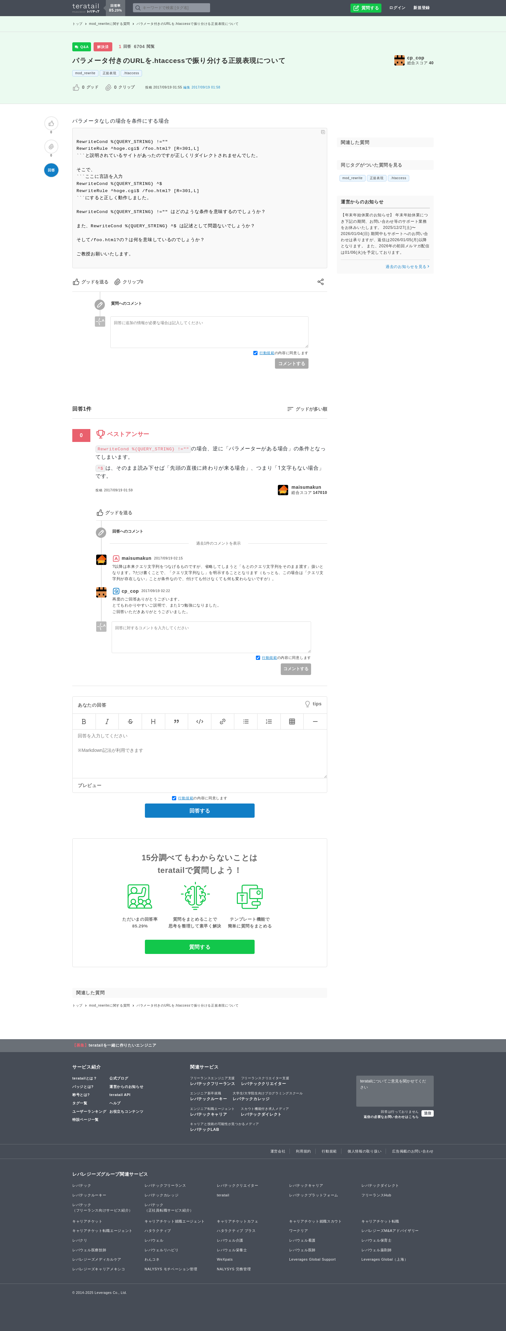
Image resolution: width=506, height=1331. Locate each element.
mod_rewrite (85, 73)
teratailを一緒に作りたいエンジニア (123, 1045)
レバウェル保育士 (376, 1240)
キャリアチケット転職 (380, 1221)
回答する (199, 811)
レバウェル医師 (302, 1250)
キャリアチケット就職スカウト (315, 1221)
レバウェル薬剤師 (376, 1250)
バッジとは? (83, 1087)
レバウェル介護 (230, 1240)
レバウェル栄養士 (232, 1250)
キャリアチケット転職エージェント (102, 1231)
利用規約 (303, 1151)
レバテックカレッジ (268, 1096)
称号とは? (81, 1095)
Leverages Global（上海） (384, 1259)
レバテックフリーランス (212, 1081)
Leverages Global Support (312, 1259)
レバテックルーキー (208, 1096)
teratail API (119, 1095)
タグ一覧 (79, 1103)
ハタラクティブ (158, 1231)
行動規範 (267, 353)
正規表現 (109, 73)
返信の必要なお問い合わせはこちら (391, 1117)
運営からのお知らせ (126, 1087)
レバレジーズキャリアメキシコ (98, 1269)
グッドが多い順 (311, 409)
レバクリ (79, 1240)
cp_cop (415, 57)
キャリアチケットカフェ (237, 1221)
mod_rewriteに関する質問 (109, 24)
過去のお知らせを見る (408, 266)
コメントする (291, 363)
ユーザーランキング (89, 1111)
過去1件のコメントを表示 (218, 543)
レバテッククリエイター (265, 1081)
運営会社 (278, 1151)
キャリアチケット (87, 1221)
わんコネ (152, 1259)
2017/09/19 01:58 (201, 87)
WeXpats (225, 1259)
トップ (77, 24)
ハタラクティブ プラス (236, 1231)
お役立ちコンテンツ (126, 1111)
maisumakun (306, 487)
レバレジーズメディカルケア (96, 1259)
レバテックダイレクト (265, 1111)
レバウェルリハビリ (161, 1250)
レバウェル (154, 1240)
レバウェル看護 (302, 1240)
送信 (427, 1113)
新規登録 (421, 7)
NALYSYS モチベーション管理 (171, 1269)
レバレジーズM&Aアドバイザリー (390, 1231)
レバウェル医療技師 (89, 1250)
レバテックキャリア (212, 1111)
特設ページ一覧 (85, 1119)
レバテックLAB (224, 1126)
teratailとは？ (84, 1078)
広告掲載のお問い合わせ (413, 1151)
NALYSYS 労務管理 (234, 1269)
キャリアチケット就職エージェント (175, 1221)
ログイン (397, 7)
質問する (200, 947)
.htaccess (131, 73)
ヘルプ (115, 1103)
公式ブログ (118, 1078)
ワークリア (298, 1231)
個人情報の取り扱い (364, 1151)
